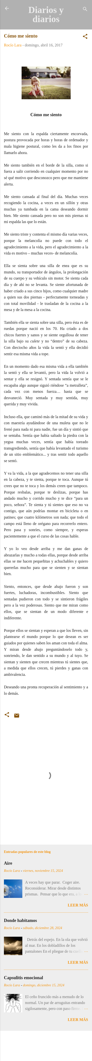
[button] (85, 37)
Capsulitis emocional (23, 977)
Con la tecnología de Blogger (46, 1041)
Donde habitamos (20, 920)
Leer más (78, 905)
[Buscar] (85, 9)
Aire (8, 863)
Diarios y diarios (46, 14)
